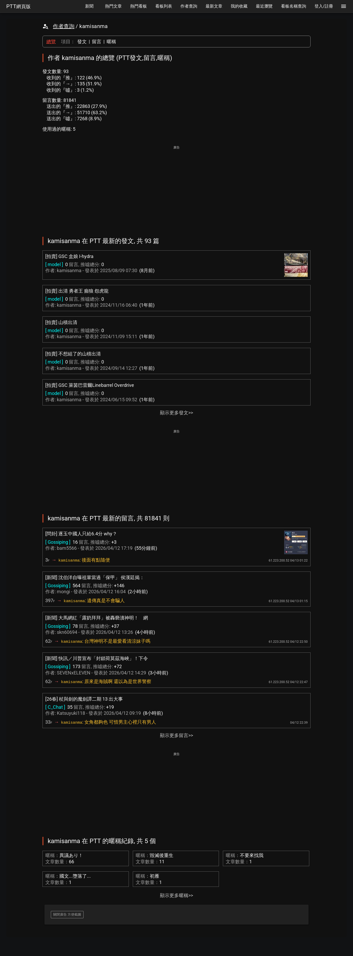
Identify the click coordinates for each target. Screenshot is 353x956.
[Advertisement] (176, 187)
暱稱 (111, 41)
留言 (96, 41)
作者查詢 (63, 26)
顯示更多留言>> (176, 735)
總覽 (51, 41)
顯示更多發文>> (176, 412)
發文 (82, 41)
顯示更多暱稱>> (176, 895)
